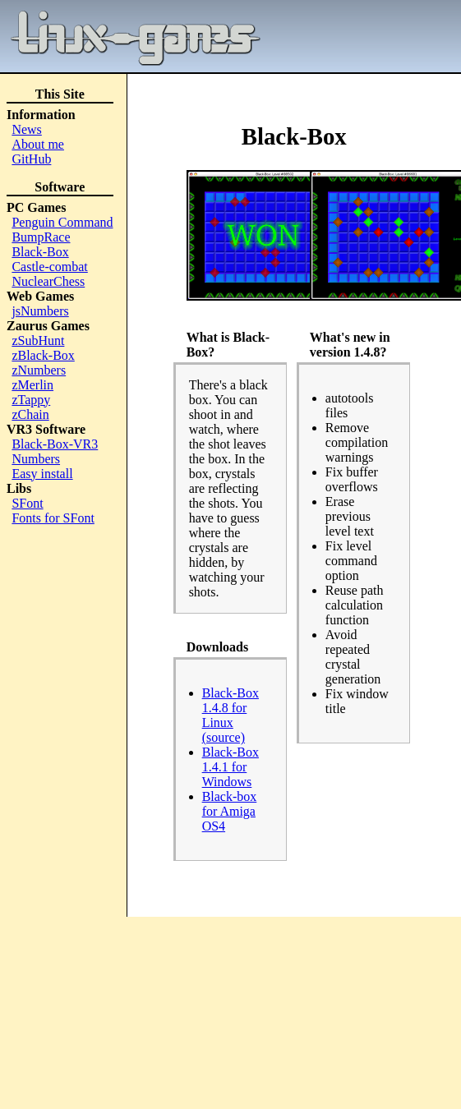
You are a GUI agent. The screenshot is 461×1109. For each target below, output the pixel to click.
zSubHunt (38, 340)
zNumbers (39, 370)
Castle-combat (49, 267)
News (26, 129)
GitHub (31, 159)
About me (38, 144)
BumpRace (41, 237)
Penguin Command (62, 222)
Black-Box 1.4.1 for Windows (230, 767)
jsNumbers (40, 311)
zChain (30, 414)
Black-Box (40, 252)
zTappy (31, 400)
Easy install (42, 474)
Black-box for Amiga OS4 (229, 811)
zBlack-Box (43, 355)
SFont (27, 503)
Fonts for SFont (53, 518)
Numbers (36, 459)
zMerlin (32, 385)
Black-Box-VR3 (55, 444)
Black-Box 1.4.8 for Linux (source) (230, 715)
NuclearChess (48, 281)
